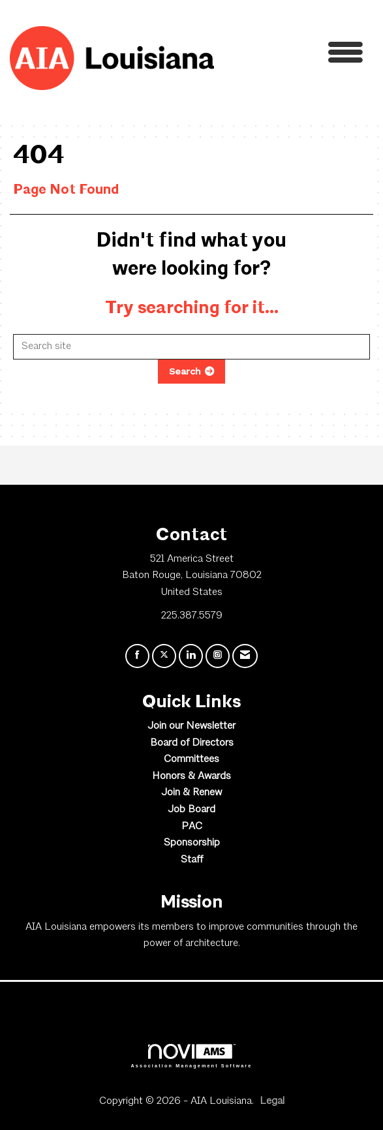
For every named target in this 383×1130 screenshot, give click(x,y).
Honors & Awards (191, 776)
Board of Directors (192, 743)
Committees (191, 759)
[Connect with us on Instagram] (218, 656)
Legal (272, 1101)
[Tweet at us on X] (164, 656)
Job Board (191, 809)
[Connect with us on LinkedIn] (191, 656)
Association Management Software (192, 1056)
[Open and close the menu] (292, 55)
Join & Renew (191, 792)
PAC (191, 826)
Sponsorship (192, 843)
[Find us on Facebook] (137, 656)
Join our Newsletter (191, 726)
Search (185, 371)
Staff (192, 860)
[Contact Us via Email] (245, 656)
